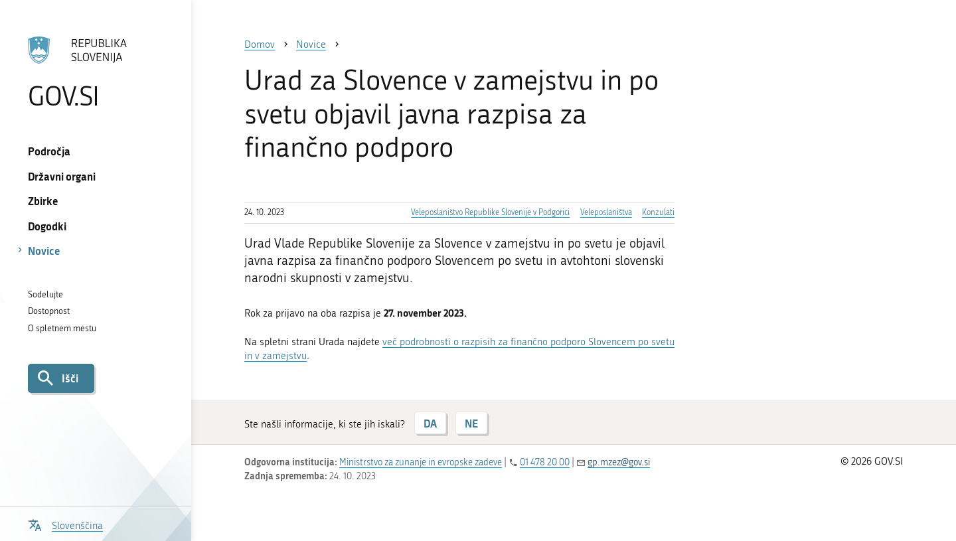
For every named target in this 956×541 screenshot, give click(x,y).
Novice (44, 250)
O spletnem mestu (62, 328)
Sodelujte (45, 294)
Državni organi (62, 176)
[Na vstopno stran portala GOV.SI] (95, 72)
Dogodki (47, 226)
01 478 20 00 (545, 462)
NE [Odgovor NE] (471, 423)
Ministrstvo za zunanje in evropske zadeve (420, 462)
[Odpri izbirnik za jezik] (65, 524)
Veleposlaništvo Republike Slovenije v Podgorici (490, 212)
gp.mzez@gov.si (619, 462)
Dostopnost (49, 311)
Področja (49, 151)
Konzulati (658, 212)
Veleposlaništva (606, 212)
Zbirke (43, 200)
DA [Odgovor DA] (430, 423)
